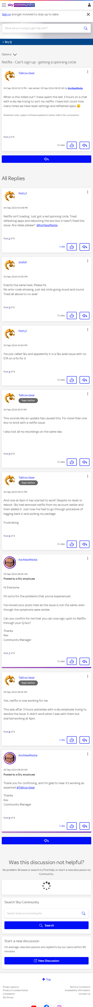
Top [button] (48, 979)
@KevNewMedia (47, 225)
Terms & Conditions (80, 987)
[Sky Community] (22, 5)
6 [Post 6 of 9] (9, 536)
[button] (87, 71)
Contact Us (84, 994)
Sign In (88, 5)
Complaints (9, 994)
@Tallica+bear (26, 787)
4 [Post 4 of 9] (9, 371)
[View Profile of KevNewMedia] (75, 88)
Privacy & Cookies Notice (15, 990)
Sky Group (8, 997)
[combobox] (42, 28)
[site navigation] (4, 5)
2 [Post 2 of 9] (9, 238)
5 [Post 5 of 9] (9, 453)
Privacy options (11, 987)
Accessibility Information (77, 990)
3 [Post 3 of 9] (9, 307)
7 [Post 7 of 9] (9, 653)
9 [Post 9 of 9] (9, 817)
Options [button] (6, 54)
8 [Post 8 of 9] (9, 731)
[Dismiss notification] (88, 14)
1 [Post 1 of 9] (9, 137)
